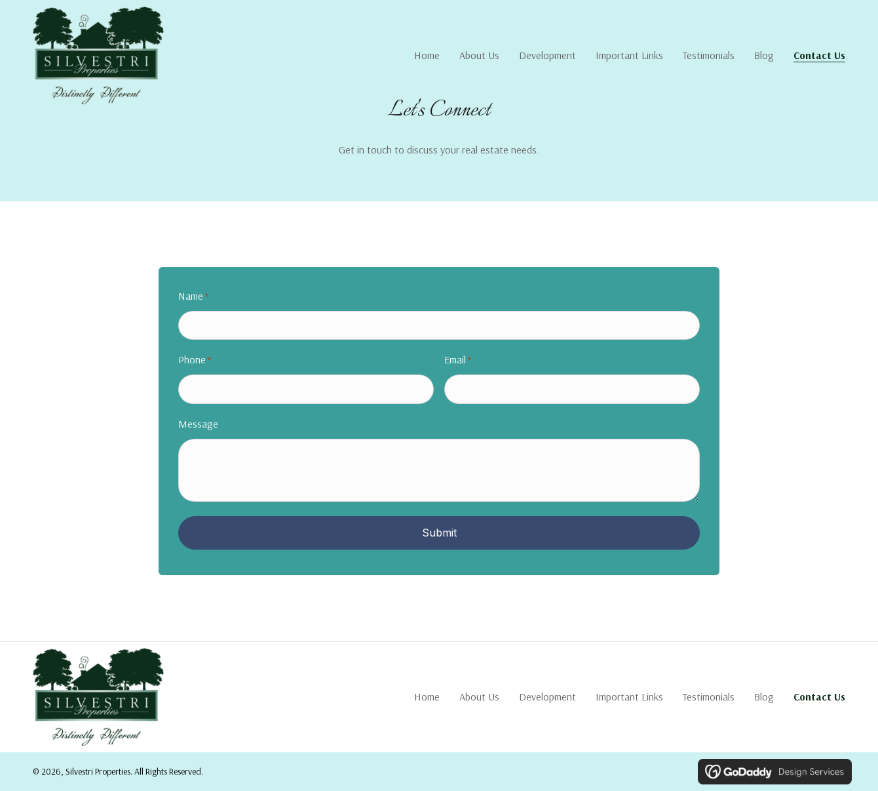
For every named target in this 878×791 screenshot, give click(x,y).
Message (198, 423)
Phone (194, 360)
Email (457, 360)
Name (193, 296)
